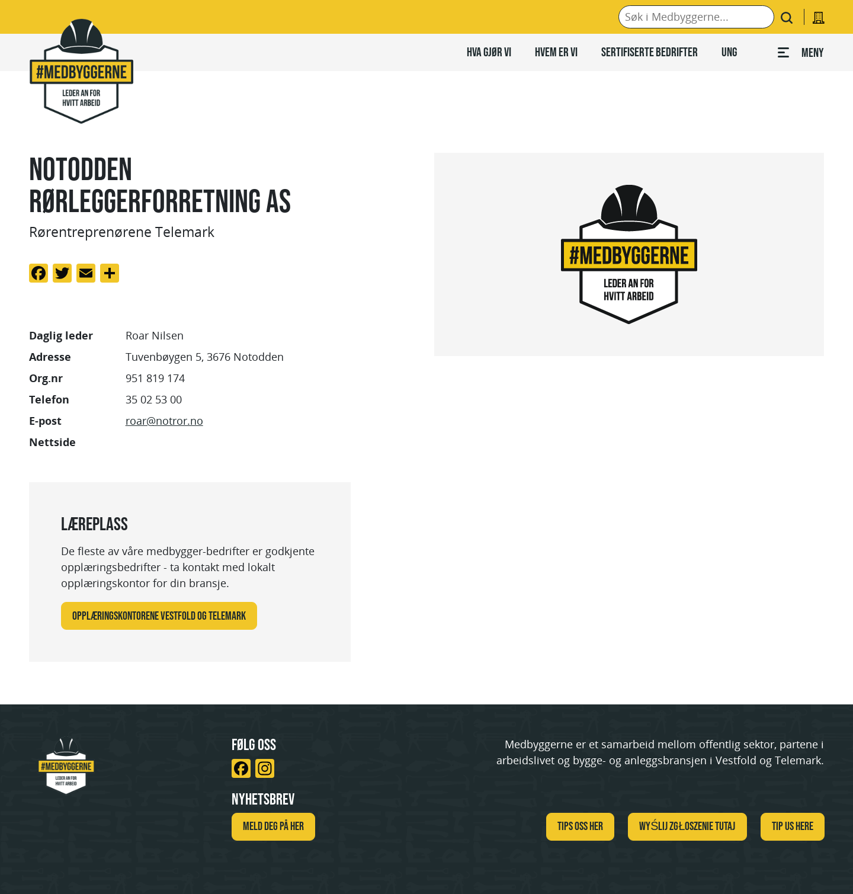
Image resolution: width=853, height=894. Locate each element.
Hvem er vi (556, 51)
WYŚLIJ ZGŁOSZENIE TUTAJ (687, 825)
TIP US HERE (792, 825)
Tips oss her (580, 825)
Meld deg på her (273, 825)
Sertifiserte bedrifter (649, 51)
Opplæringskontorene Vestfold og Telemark (159, 615)
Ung (729, 51)
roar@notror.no (164, 421)
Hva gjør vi (489, 51)
